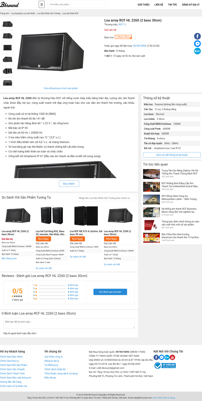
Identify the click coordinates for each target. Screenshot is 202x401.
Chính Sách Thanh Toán (12, 373)
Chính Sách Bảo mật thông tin (15, 377)
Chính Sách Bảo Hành (11, 356)
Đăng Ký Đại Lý (190, 4)
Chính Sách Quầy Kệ (54, 369)
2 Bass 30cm (123, 37)
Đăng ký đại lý (51, 361)
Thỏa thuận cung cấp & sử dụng (61, 373)
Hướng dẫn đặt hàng (10, 382)
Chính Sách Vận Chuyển (12, 369)
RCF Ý (122, 24)
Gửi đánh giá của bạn (110, 292)
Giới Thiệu (143, 4)
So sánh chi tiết (44, 268)
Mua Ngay (43, 239)
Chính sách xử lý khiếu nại (13, 386)
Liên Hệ (159, 4)
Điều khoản (50, 377)
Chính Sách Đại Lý (9, 361)
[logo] (13, 4)
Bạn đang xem (9, 258)
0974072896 (139, 45)
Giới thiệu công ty (53, 356)
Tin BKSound (51, 365)
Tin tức (172, 4)
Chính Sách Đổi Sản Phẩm (13, 365)
